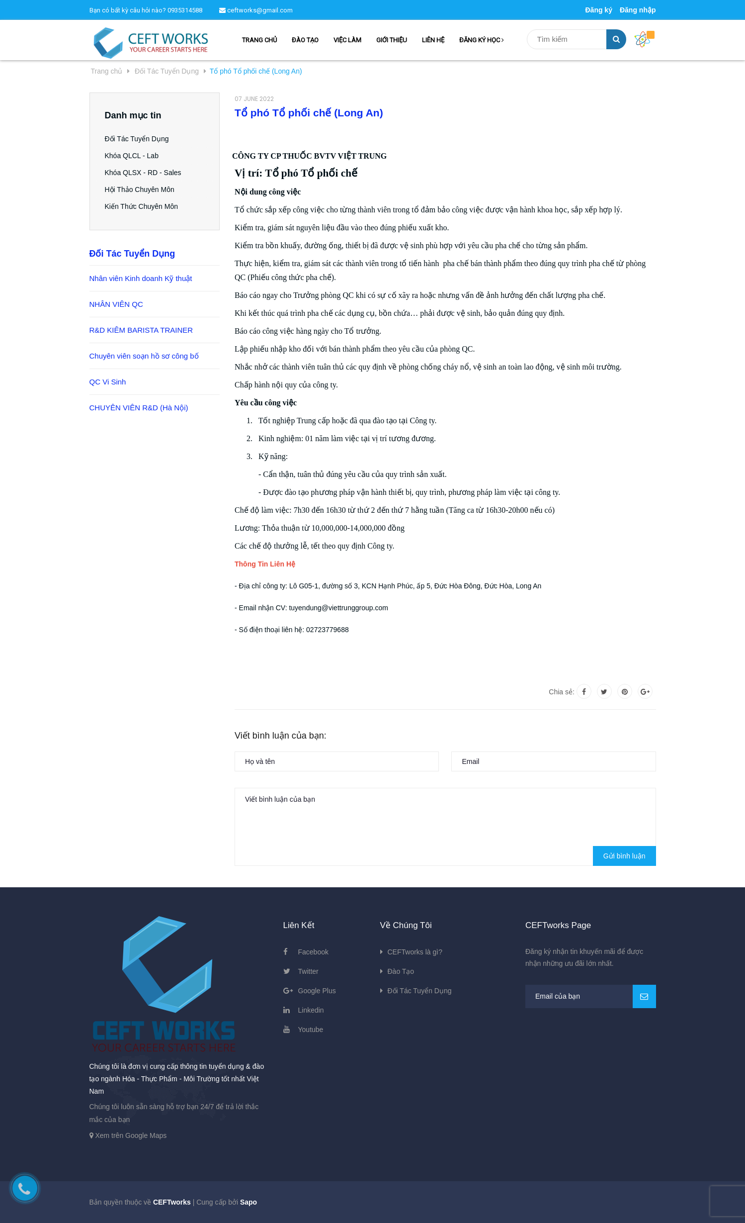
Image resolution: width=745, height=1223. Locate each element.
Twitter (308, 971)
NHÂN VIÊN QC (116, 304)
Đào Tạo (401, 971)
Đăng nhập (638, 10)
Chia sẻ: (562, 692)
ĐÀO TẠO (305, 40)
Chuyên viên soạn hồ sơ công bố (144, 356)
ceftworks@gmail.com (256, 10)
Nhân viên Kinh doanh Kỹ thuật (140, 278)
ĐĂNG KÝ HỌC (481, 40)
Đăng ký (598, 10)
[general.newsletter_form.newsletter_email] (590, 996)
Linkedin (311, 1010)
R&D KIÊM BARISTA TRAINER (141, 330)
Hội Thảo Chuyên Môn (139, 189)
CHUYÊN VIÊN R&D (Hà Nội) (138, 407)
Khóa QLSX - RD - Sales (143, 173)
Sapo (248, 1202)
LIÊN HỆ (433, 40)
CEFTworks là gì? (415, 952)
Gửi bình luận (624, 856)
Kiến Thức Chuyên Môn (141, 206)
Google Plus (317, 991)
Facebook (313, 952)
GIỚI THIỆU (391, 40)
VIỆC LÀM (347, 40)
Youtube (311, 1030)
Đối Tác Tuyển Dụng (137, 139)
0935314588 (184, 10)
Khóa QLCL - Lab (132, 156)
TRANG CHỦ (259, 40)
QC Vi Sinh (107, 381)
